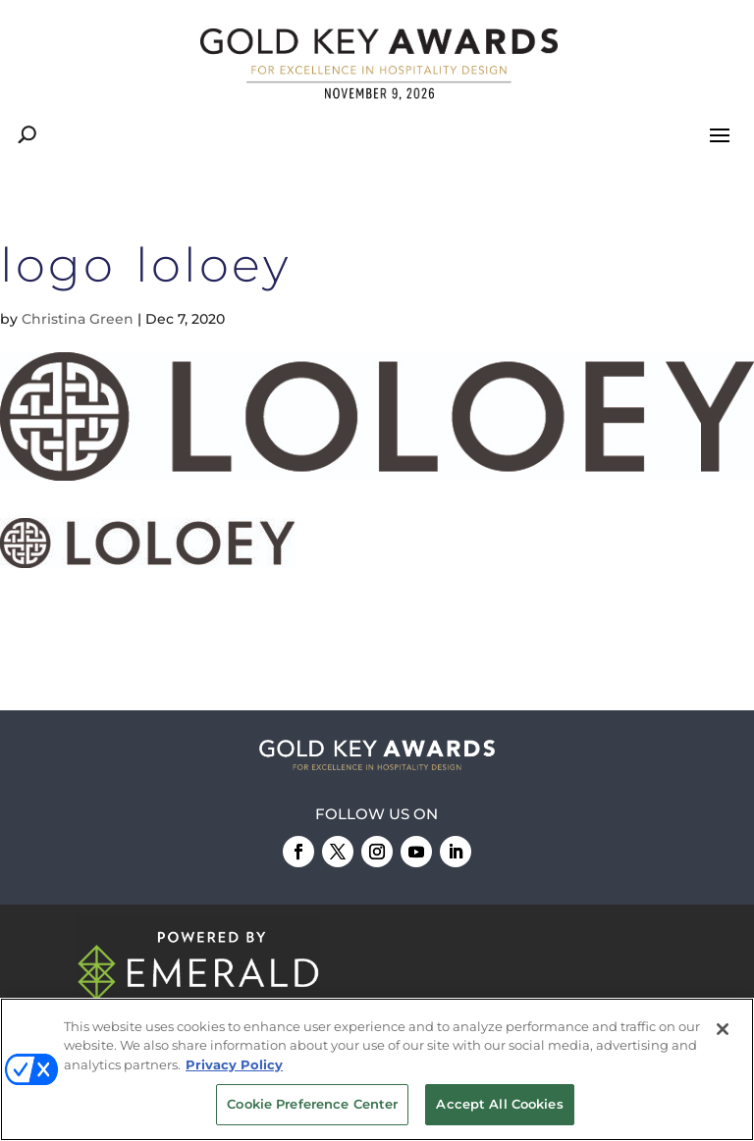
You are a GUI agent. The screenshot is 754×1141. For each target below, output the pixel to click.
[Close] (722, 1030)
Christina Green (78, 319)
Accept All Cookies (499, 1105)
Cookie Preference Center (312, 1105)
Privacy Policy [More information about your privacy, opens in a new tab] (234, 1065)
